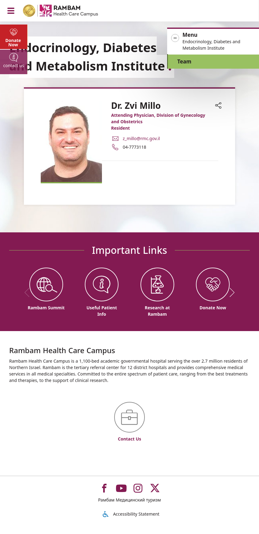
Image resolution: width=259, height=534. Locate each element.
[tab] (14, 37)
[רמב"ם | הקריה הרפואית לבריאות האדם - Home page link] (68, 11)
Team (184, 61)
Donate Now (13, 42)
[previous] (29, 292)
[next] (230, 292)
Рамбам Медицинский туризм (129, 500)
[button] (213, 41)
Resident (120, 128)
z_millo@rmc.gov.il (141, 138)
